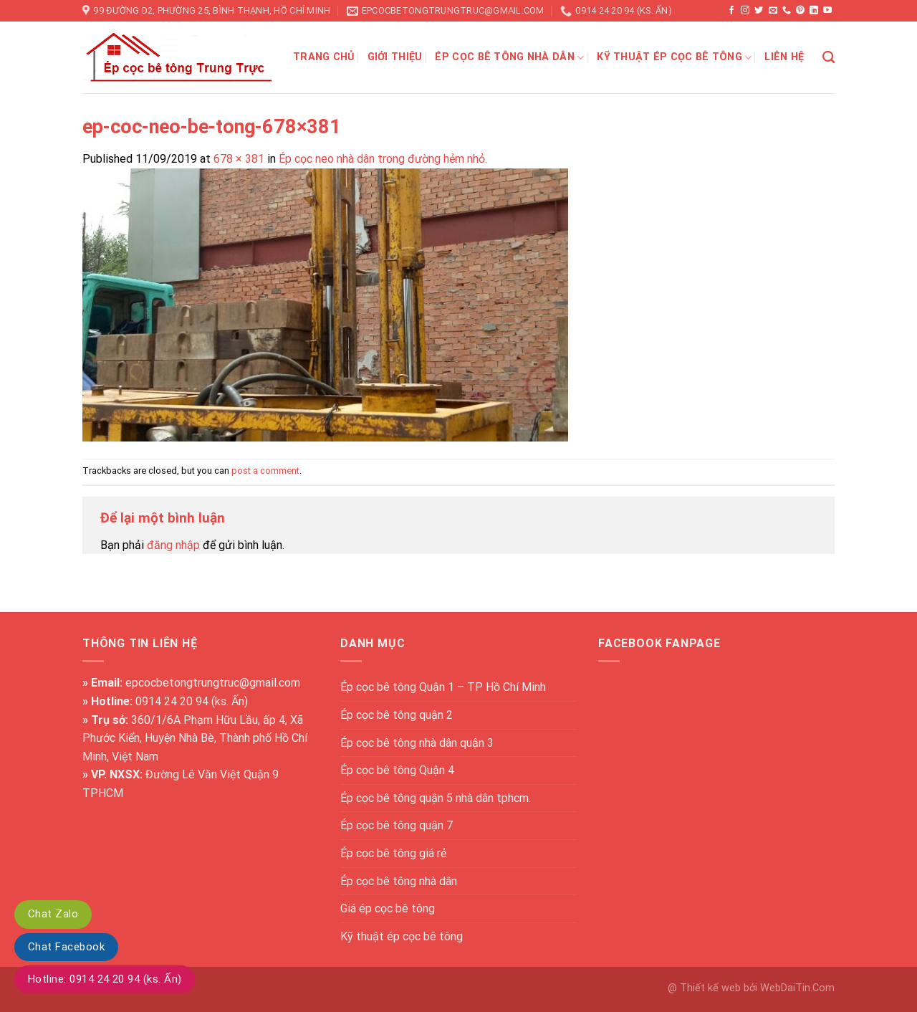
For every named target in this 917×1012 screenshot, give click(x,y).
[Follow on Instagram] (745, 11)
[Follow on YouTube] (827, 11)
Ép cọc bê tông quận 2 (396, 715)
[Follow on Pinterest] (800, 11)
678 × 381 (238, 159)
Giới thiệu (395, 57)
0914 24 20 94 (171, 701)
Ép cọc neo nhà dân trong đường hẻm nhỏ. (383, 159)
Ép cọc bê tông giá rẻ (393, 853)
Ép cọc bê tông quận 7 (396, 825)
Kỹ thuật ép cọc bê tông (674, 58)
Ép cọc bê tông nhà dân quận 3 (417, 743)
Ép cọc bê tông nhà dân (509, 58)
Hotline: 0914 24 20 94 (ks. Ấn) (104, 979)
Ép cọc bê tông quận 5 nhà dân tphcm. (435, 798)
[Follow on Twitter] (758, 11)
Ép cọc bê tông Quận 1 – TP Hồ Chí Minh (443, 687)
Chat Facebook (66, 946)
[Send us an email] (773, 11)
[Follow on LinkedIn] (814, 11)
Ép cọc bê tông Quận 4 (397, 770)
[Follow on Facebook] (731, 11)
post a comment (265, 470)
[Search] (828, 57)
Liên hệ (784, 57)
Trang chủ (324, 57)
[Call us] (786, 11)
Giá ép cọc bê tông (387, 908)
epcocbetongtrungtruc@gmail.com (212, 682)
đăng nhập (173, 545)
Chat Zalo (53, 913)
